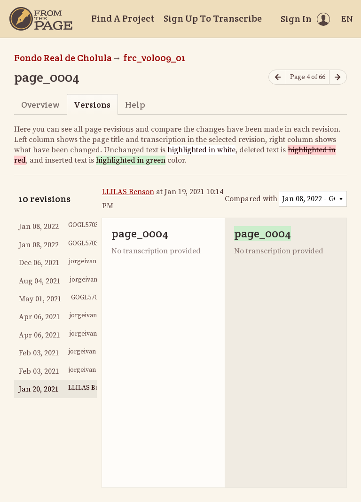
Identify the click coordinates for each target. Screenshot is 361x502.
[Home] (40, 19)
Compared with (251, 199)
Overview (40, 104)
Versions (92, 104)
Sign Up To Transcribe (213, 18)
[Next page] (338, 77)
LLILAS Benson (128, 191)
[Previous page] (277, 77)
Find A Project (122, 18)
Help (135, 104)
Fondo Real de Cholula (63, 58)
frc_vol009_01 (154, 58)
